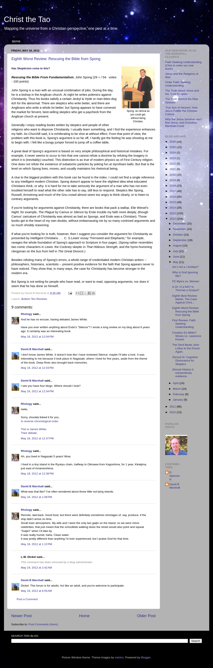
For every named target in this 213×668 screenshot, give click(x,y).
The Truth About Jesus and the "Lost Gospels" (182, 92)
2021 (173, 169)
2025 (173, 147)
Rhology (26, 314)
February (179, 394)
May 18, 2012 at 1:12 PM (36, 544)
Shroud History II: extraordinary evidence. (183, 373)
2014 (173, 207)
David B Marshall (32, 349)
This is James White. (34, 429)
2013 (173, 213)
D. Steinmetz (174, 476)
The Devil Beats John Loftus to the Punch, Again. (186, 348)
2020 (173, 174)
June (176, 256)
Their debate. (29, 433)
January (178, 399)
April (176, 383)
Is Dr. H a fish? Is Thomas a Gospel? (185, 288)
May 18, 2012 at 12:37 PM (37, 438)
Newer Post (21, 616)
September (180, 240)
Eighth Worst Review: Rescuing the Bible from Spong (56, 59)
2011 (173, 406)
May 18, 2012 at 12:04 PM (37, 336)
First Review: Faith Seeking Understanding (184, 324)
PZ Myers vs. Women (185, 281)
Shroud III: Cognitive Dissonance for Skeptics (185, 360)
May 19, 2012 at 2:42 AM (36, 567)
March (177, 388)
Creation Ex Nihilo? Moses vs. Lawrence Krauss (186, 336)
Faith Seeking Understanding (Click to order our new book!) (183, 65)
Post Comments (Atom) (43, 624)
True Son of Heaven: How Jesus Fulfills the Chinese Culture (181, 111)
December (180, 223)
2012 (173, 218)
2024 (173, 152)
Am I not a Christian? (185, 266)
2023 (173, 158)
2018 (173, 185)
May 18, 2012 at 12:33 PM (37, 367)
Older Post (146, 616)
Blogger (146, 657)
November (180, 229)
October (178, 234)
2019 (173, 180)
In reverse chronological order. (40, 421)
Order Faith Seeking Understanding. (178, 84)
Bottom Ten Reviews (34, 298)
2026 (173, 141)
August (178, 245)
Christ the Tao (27, 19)
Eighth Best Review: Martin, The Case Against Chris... (185, 299)
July (176, 251)
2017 (173, 191)
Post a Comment (27, 599)
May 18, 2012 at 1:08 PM (36, 497)
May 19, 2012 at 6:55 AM (36, 590)
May (176, 262)
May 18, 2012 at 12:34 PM (37, 391)
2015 (173, 202)
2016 (173, 196)
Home (16, 41)
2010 (173, 412)
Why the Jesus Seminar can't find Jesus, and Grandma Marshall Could (183, 123)
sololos (119, 657)
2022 (173, 163)
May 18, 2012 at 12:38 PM (37, 473)
